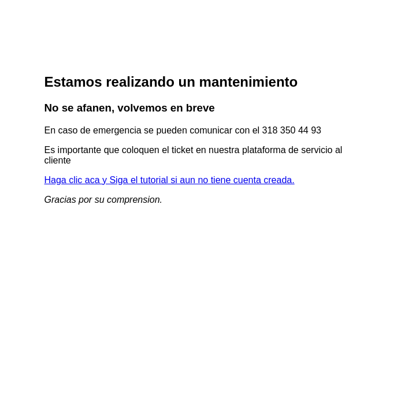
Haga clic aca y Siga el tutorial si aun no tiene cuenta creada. (169, 180)
